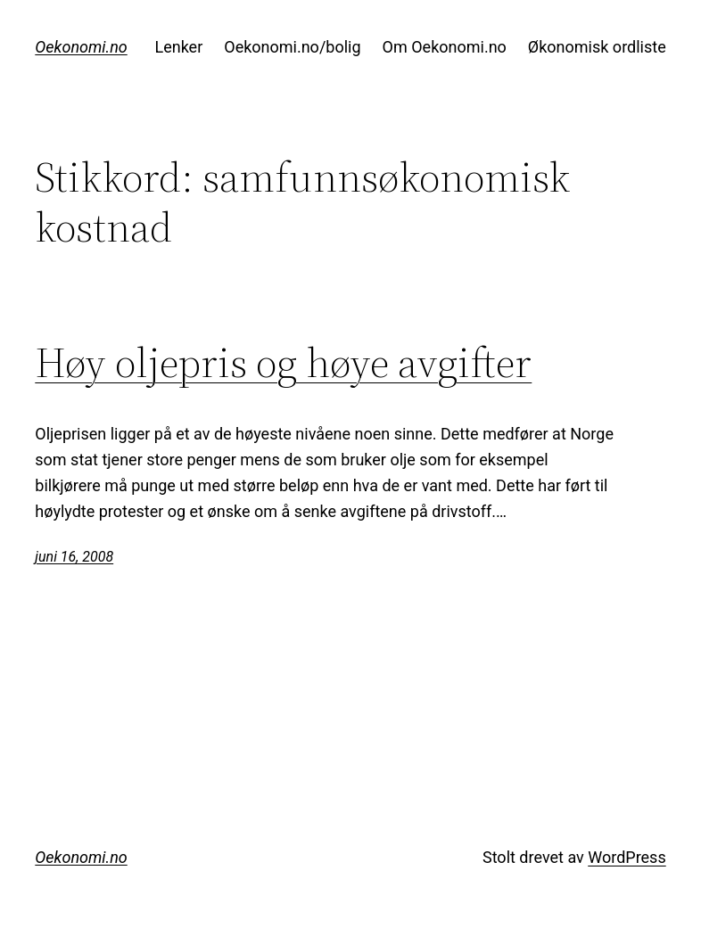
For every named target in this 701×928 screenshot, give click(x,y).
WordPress (626, 857)
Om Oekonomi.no (445, 46)
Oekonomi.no (81, 46)
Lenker (178, 46)
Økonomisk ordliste (597, 46)
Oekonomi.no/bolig (292, 46)
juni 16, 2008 (74, 556)
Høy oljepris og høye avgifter (283, 363)
